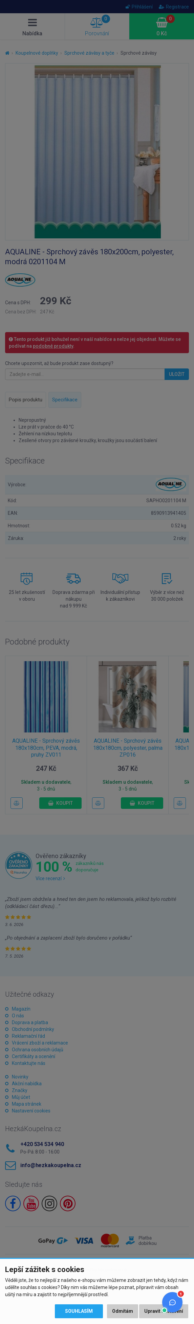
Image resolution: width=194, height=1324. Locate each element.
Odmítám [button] (122, 1311)
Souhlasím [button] (79, 1311)
